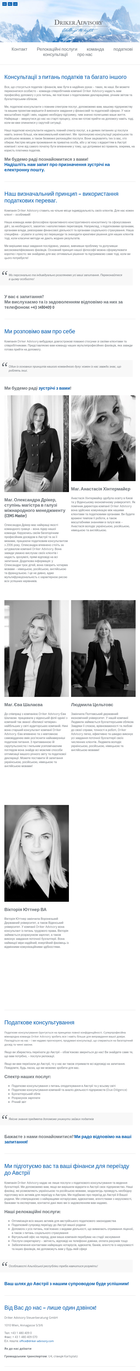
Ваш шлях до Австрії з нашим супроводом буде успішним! (66, 1283)
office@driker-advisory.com (36, 1341)
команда (95, 49)
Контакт (19, 49)
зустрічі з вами (54, 388)
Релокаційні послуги (57, 49)
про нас (84, 54)
